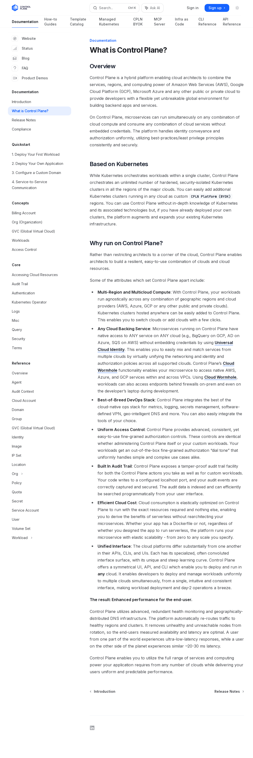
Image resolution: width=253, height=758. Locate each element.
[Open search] (114, 7)
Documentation (25, 24)
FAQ (20, 68)
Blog (20, 58)
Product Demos (30, 78)
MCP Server (161, 22)
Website (24, 39)
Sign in (193, 8)
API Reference (232, 22)
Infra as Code (183, 22)
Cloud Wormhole (220, 377)
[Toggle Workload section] (39, 537)
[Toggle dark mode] (237, 8)
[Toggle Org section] (39, 473)
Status (22, 48)
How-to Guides (54, 22)
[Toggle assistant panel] (152, 7)
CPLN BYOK (140, 22)
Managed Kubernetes (113, 22)
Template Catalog (81, 22)
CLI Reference (207, 22)
